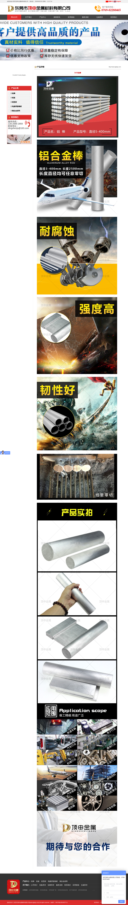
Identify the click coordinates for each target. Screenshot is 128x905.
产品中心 (42, 17)
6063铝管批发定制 (63, 890)
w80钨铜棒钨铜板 (34, 890)
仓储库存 (99, 17)
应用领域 (71, 17)
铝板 (37, 881)
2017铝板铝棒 (73, 890)
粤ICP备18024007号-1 (61, 902)
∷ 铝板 (12, 98)
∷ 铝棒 (12, 93)
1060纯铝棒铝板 (82, 890)
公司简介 (34, 885)
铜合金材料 (64, 881)
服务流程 (85, 17)
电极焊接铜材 (53, 881)
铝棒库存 (51, 885)
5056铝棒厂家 (52, 890)
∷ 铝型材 (13, 102)
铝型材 (43, 881)
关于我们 (28, 17)
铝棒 (32, 881)
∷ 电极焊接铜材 (16, 106)
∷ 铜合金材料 (15, 111)
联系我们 (114, 17)
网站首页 (14, 17)
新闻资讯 (57, 17)
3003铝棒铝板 (44, 890)
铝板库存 (42, 885)
